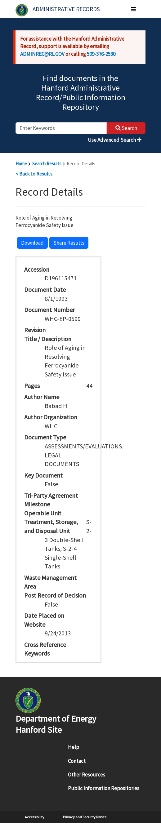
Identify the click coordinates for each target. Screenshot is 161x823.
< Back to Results (34, 174)
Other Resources (86, 774)
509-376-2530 (101, 54)
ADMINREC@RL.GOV (42, 54)
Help (73, 747)
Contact (77, 761)
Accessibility (34, 817)
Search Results (46, 164)
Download (32, 242)
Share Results (68, 242)
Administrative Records (66, 9)
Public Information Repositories (103, 788)
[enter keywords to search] (61, 128)
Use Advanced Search (114, 139)
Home (21, 164)
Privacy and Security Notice (84, 817)
